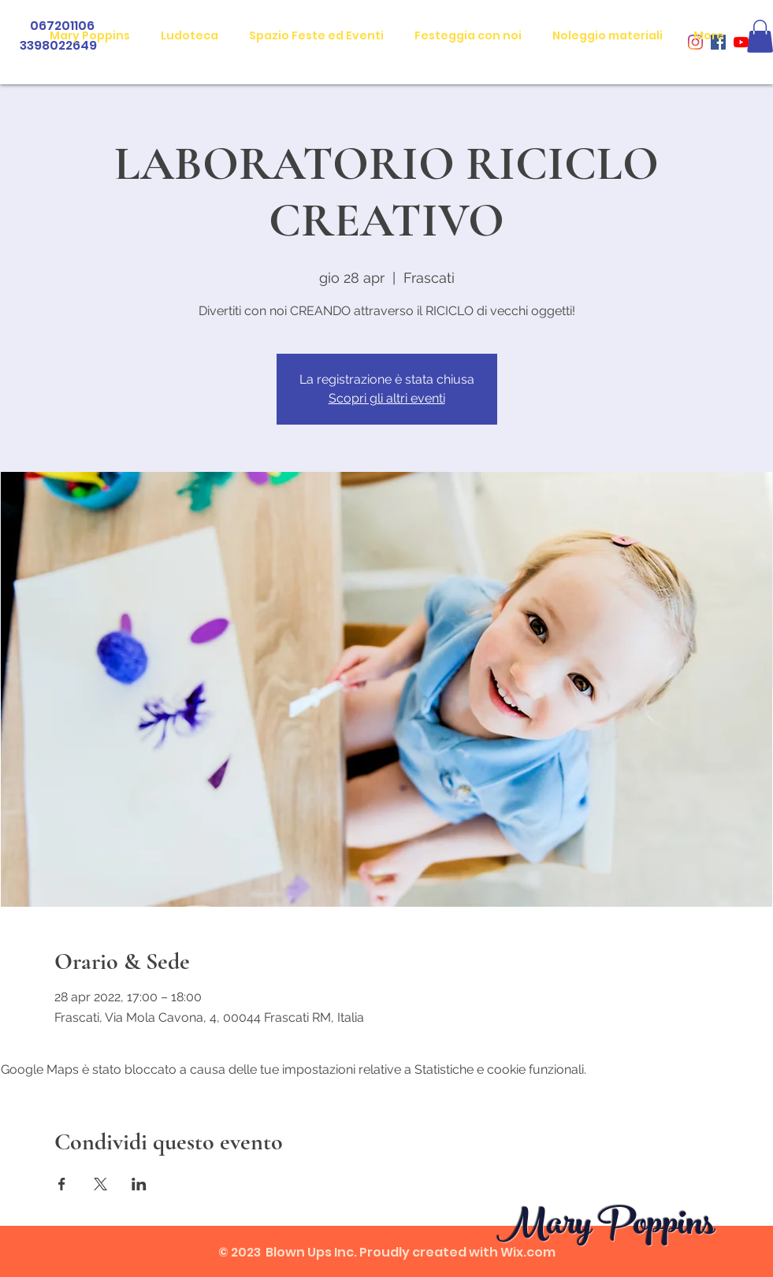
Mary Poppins (606, 1227)
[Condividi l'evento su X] (100, 1184)
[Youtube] (741, 42)
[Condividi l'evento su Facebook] (61, 1184)
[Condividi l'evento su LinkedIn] (139, 1184)
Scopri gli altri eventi (387, 398)
